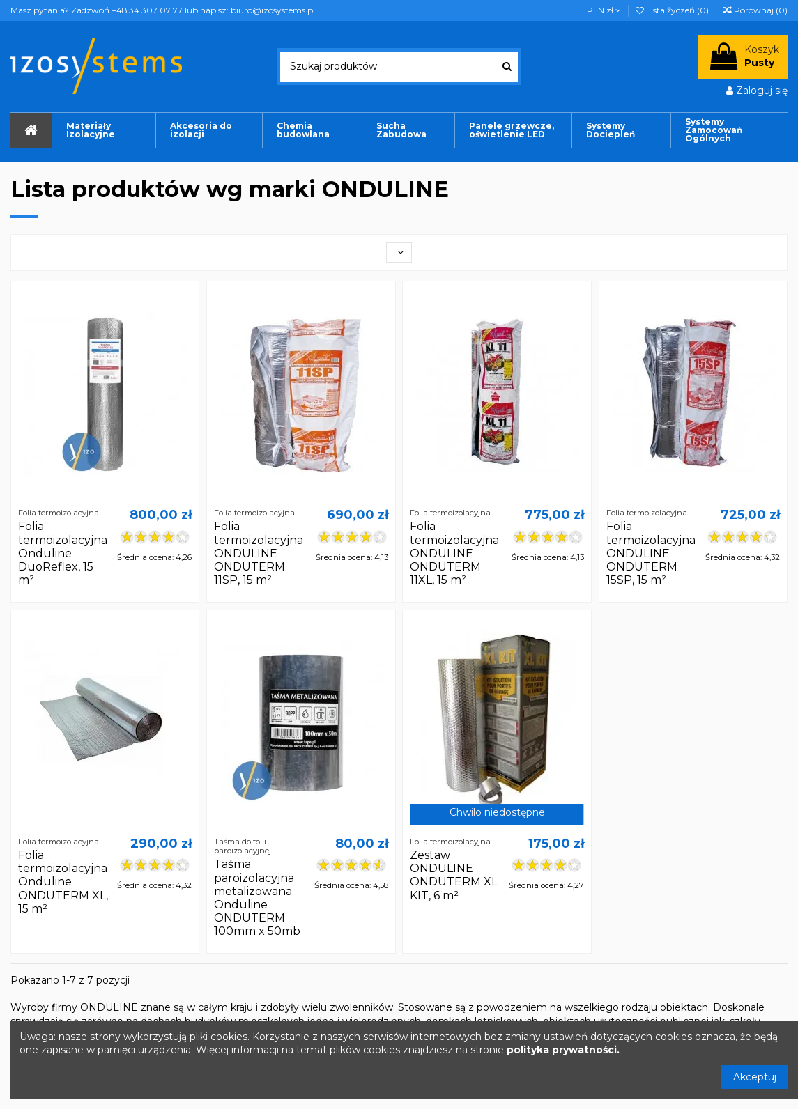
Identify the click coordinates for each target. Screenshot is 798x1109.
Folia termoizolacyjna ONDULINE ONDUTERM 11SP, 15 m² (258, 553)
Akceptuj (754, 1077)
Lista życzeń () (673, 10)
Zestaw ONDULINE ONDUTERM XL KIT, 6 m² (454, 875)
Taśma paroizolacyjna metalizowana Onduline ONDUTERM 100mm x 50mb (257, 898)
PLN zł (604, 10)
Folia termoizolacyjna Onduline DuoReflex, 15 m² (62, 553)
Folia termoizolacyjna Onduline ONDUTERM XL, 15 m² (63, 881)
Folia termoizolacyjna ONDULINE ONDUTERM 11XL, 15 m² (454, 553)
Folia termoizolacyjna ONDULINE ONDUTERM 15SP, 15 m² (651, 553)
